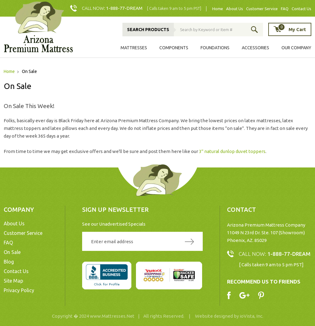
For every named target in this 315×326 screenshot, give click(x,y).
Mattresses (134, 48)
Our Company (296, 48)
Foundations (215, 48)
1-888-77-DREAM (124, 8)
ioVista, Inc (251, 316)
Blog (9, 261)
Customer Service (262, 9)
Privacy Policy (19, 290)
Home (217, 9)
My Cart (292, 29)
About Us (234, 9)
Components (173, 48)
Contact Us (301, 9)
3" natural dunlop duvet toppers (232, 151)
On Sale (12, 252)
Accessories (255, 48)
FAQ (285, 9)
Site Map (13, 280)
